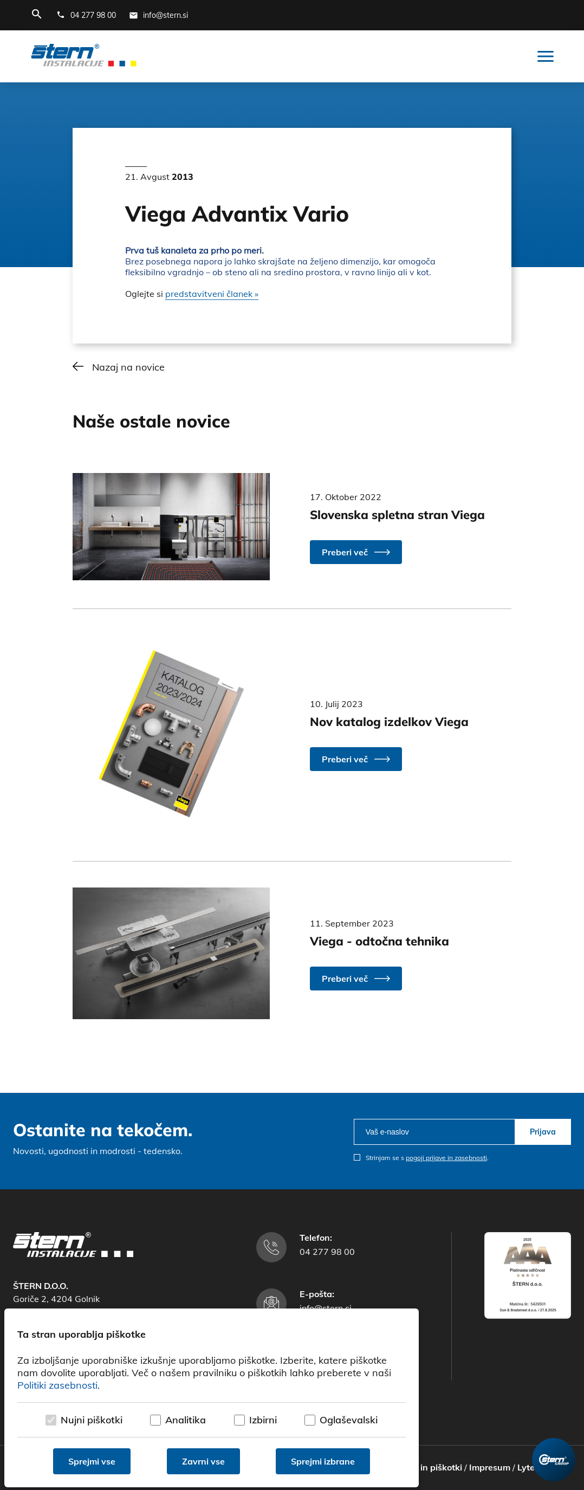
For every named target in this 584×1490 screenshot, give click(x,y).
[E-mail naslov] (158, 15)
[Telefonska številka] (86, 15)
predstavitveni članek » (211, 293)
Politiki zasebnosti (57, 1385)
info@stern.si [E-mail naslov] (326, 1308)
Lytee (528, 1467)
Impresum (489, 1467)
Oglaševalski (349, 1420)
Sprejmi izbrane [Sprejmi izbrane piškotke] (323, 1461)
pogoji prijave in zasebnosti (446, 1158)
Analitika (185, 1420)
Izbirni (263, 1420)
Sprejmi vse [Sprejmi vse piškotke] (91, 1461)
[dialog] (211, 1397)
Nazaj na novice (128, 367)
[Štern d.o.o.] (83, 56)
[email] (434, 1132)
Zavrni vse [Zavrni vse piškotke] (203, 1461)
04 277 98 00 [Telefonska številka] (327, 1251)
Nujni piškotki (91, 1420)
